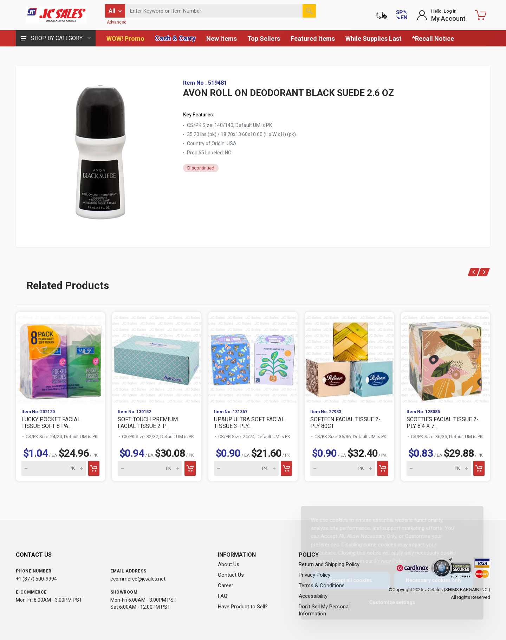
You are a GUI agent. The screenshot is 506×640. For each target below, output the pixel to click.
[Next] (484, 272)
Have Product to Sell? (243, 606)
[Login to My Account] (441, 15)
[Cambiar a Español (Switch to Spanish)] (401, 15)
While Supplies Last (373, 38)
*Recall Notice (433, 38)
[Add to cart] (93, 468)
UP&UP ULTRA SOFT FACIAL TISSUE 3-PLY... (249, 422)
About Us (228, 564)
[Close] (465, 519)
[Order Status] (381, 15)
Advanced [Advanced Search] (116, 22)
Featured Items (313, 38)
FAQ (222, 596)
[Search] (309, 11)
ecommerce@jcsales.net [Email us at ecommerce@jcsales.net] (138, 579)
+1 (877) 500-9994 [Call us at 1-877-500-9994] (36, 579)
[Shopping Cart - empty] (480, 15)
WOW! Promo (125, 38)
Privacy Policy (384, 561)
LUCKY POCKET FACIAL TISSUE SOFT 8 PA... (50, 422)
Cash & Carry (175, 38)
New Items (221, 38)
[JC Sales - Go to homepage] (56, 15)
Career (225, 585)
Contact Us (231, 575)
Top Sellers (263, 38)
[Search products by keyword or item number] (220, 11)
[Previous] (474, 272)
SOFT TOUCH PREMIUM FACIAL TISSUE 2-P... (148, 422)
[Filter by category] (115, 11)
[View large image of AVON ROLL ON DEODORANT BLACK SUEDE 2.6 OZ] (100, 150)
